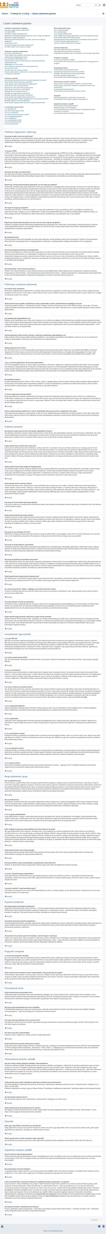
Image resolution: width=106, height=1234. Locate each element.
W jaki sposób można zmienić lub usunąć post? (19, 82)
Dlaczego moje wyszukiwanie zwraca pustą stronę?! (69, 73)
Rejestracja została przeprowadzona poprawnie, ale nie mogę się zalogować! (27, 36)
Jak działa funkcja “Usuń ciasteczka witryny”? (18, 47)
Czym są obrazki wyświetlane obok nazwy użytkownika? (21, 66)
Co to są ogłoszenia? (11, 118)
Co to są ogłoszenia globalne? (13, 116)
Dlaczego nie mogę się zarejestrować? (16, 34)
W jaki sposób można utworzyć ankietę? (16, 86)
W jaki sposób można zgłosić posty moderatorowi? (20, 97)
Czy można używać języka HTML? (14, 111)
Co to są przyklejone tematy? (13, 120)
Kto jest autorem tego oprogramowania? (66, 106)
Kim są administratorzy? (61, 30)
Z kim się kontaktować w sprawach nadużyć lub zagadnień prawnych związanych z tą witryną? (74, 110)
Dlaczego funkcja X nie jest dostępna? (65, 107)
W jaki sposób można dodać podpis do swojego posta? (21, 84)
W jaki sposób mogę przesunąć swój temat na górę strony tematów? (25, 102)
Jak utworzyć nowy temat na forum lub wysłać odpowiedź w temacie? (25, 80)
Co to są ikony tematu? (11, 124)
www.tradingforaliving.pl (56, 1230)
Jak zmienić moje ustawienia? (13, 53)
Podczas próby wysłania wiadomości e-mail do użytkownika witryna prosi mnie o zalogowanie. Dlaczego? (28, 73)
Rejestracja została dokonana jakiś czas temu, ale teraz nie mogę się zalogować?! (25, 40)
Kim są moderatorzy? (60, 32)
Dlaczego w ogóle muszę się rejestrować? (17, 30)
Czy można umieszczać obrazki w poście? (17, 114)
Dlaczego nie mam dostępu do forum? (16, 91)
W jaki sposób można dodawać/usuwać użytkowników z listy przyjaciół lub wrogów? (76, 62)
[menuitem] (104, 5)
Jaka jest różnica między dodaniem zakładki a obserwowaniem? (73, 83)
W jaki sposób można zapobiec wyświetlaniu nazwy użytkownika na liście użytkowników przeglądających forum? (26, 56)
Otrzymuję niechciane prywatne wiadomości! (67, 51)
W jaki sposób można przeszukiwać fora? (66, 70)
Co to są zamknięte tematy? (13, 122)
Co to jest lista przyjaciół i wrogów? (64, 60)
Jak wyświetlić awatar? (11, 68)
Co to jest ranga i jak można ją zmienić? (16, 70)
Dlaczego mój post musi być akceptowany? (17, 100)
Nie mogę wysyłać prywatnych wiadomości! (67, 49)
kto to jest (77, 1186)
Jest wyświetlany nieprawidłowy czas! (16, 59)
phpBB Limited (61, 1156)
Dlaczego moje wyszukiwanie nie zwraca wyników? (69, 72)
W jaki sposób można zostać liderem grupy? (67, 37)
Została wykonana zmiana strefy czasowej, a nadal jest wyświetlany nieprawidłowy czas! (25, 61)
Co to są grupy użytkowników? (63, 34)
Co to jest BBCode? (10, 109)
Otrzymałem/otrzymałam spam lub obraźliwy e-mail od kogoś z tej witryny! (76, 53)
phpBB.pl (79, 354)
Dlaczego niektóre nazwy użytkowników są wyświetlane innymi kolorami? (76, 39)
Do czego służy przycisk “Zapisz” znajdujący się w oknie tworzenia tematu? (27, 99)
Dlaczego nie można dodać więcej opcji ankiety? (19, 87)
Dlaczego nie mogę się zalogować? (15, 37)
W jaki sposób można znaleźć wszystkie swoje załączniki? (71, 99)
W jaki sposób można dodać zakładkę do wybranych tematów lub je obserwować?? (74, 86)
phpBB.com (90, 354)
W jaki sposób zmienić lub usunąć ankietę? (17, 89)
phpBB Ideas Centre (11, 1173)
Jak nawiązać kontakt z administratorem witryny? (68, 113)
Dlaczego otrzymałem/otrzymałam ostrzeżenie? (19, 95)
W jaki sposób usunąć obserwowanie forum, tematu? (70, 91)
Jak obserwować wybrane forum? (64, 89)
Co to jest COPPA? (10, 32)
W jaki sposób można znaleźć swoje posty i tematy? (69, 77)
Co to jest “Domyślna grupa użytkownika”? (66, 41)
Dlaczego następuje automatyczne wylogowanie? (19, 45)
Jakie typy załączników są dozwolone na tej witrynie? (69, 97)
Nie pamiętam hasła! (11, 43)
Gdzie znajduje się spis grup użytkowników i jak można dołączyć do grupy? (76, 36)
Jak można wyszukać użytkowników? (65, 75)
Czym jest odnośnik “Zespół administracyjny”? (67, 43)
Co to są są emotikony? (11, 112)
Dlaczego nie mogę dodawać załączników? (17, 93)
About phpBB (9, 1160)
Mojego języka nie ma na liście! (14, 64)
